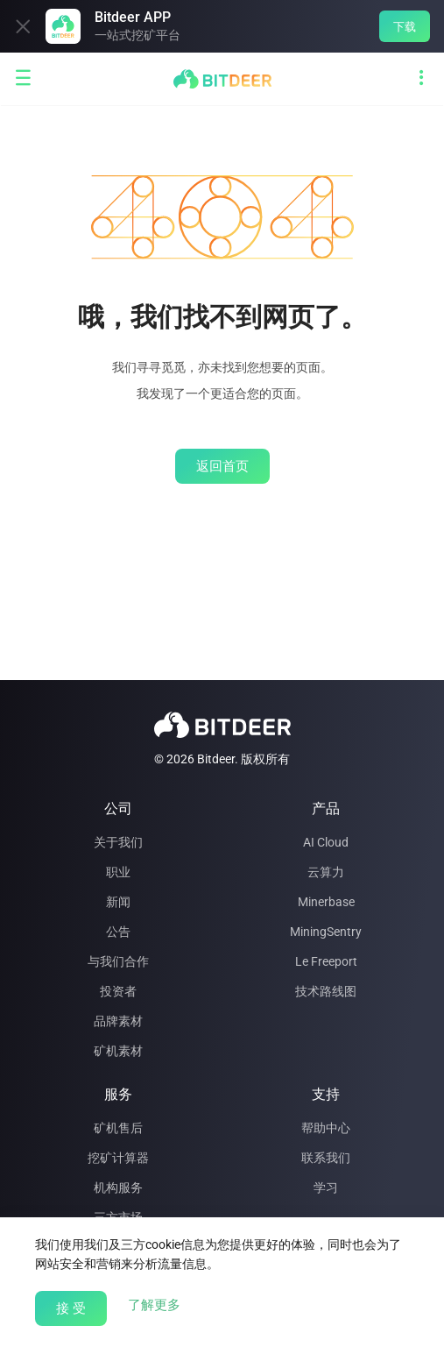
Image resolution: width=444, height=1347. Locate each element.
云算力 (325, 872)
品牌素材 (118, 1021)
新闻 (118, 902)
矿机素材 (118, 1051)
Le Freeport (326, 961)
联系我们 (325, 1158)
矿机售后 (118, 1128)
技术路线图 (325, 991)
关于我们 (118, 842)
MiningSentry (326, 932)
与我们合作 (118, 961)
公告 (118, 932)
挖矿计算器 (118, 1158)
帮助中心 (325, 1128)
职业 (118, 872)
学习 (326, 1187)
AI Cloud (326, 842)
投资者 (118, 991)
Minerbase (326, 902)
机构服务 (118, 1187)
